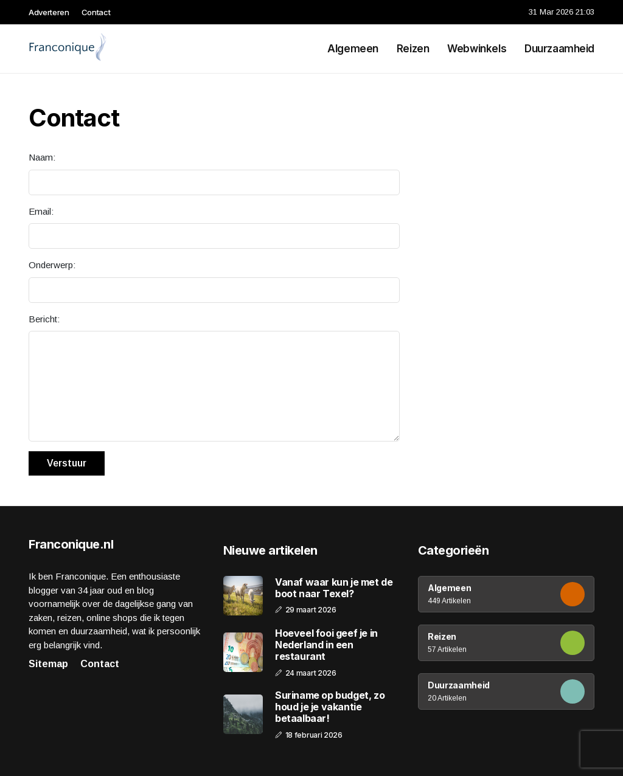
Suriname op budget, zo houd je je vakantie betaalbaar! (330, 707)
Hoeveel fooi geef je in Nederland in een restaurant (326, 645)
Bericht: (44, 319)
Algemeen (352, 49)
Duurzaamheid (559, 49)
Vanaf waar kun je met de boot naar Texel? (333, 588)
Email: (41, 211)
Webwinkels (476, 49)
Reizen (413, 49)
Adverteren (49, 12)
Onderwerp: (52, 265)
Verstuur (66, 463)
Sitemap (48, 664)
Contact (96, 12)
